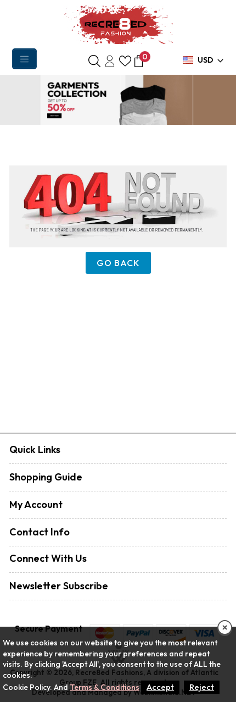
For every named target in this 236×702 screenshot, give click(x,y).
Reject (201, 687)
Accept (160, 687)
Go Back (118, 262)
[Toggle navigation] (24, 58)
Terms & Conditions (104, 687)
